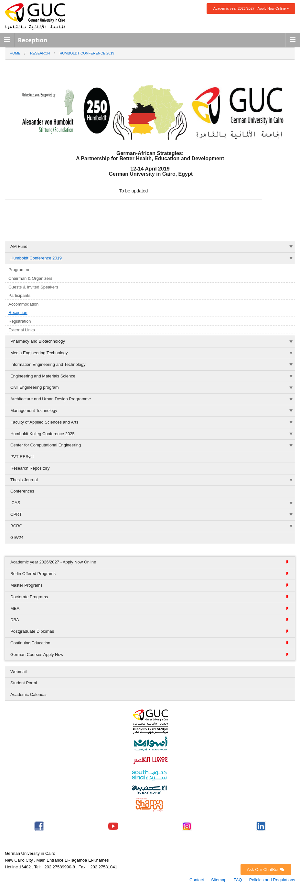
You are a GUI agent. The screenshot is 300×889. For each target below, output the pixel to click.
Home (15, 53)
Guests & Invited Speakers (33, 287)
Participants (19, 295)
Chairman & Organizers (30, 278)
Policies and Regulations (272, 879)
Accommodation (23, 304)
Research (40, 53)
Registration (19, 321)
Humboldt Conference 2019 (86, 53)
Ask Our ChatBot (265, 869)
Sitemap (219, 879)
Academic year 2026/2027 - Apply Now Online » (251, 8)
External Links (21, 329)
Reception (17, 312)
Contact (196, 879)
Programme (19, 269)
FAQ (238, 879)
